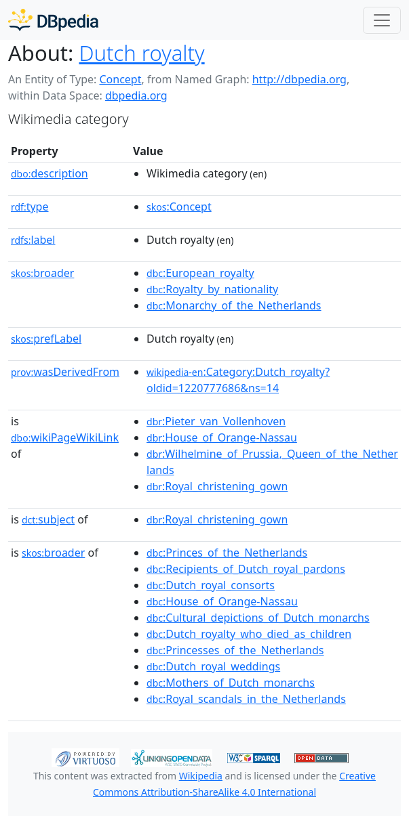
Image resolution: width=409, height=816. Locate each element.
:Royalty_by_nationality (212, 289)
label (33, 239)
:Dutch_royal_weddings (213, 666)
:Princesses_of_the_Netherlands (235, 650)
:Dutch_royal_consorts (211, 585)
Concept (120, 79)
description (49, 173)
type (30, 206)
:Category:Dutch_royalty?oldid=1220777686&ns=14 (238, 379)
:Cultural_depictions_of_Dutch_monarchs (258, 617)
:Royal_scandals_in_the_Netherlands (246, 698)
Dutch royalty (141, 53)
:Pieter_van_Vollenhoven (216, 421)
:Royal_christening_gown (217, 486)
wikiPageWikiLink (65, 437)
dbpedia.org (136, 95)
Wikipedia (200, 775)
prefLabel (46, 338)
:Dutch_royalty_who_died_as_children (249, 633)
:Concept (179, 206)
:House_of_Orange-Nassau (222, 437)
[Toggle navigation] (382, 20)
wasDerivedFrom (65, 371)
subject (48, 519)
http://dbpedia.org (299, 79)
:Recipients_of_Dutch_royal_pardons (246, 568)
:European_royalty (200, 272)
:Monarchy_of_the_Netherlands (234, 305)
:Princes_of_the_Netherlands (227, 552)
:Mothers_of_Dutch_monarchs (231, 682)
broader (42, 272)
